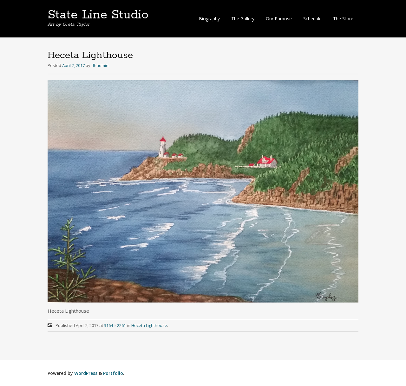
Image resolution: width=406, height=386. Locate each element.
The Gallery (242, 19)
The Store (343, 19)
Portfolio (113, 373)
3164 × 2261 (115, 325)
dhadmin (99, 65)
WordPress (85, 373)
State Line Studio (98, 15)
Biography (209, 19)
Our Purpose (279, 19)
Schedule (312, 19)
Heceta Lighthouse (149, 325)
